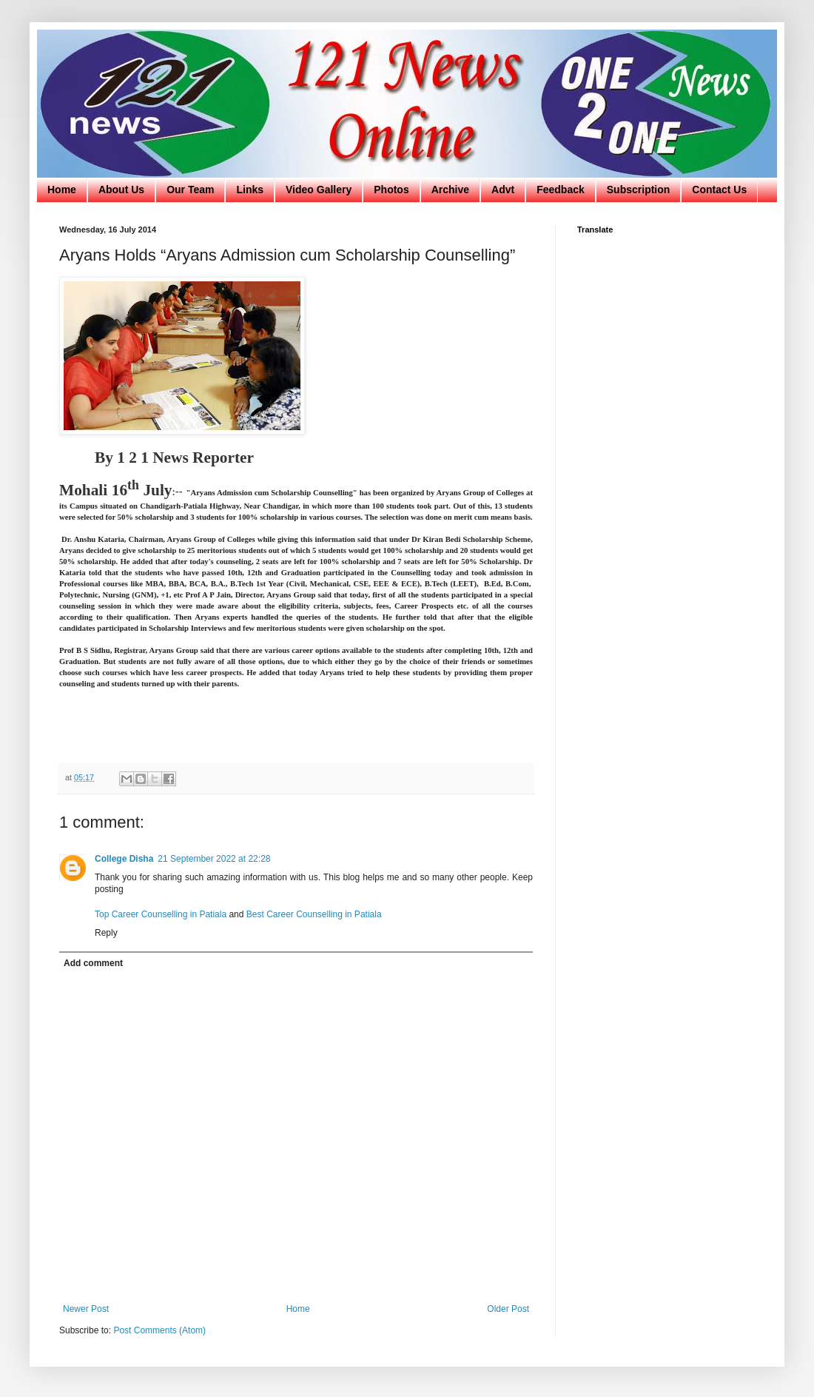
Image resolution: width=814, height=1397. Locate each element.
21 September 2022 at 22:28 (214, 859)
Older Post (508, 1309)
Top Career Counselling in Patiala (162, 914)
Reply (106, 933)
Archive (450, 189)
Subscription (638, 189)
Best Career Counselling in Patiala (314, 914)
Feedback (560, 189)
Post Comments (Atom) (159, 1330)
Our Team (190, 189)
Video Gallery (319, 189)
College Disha (124, 859)
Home (61, 189)
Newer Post (86, 1309)
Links (249, 189)
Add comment (93, 963)
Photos (391, 189)
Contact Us (719, 189)
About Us (121, 189)
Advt (502, 189)
